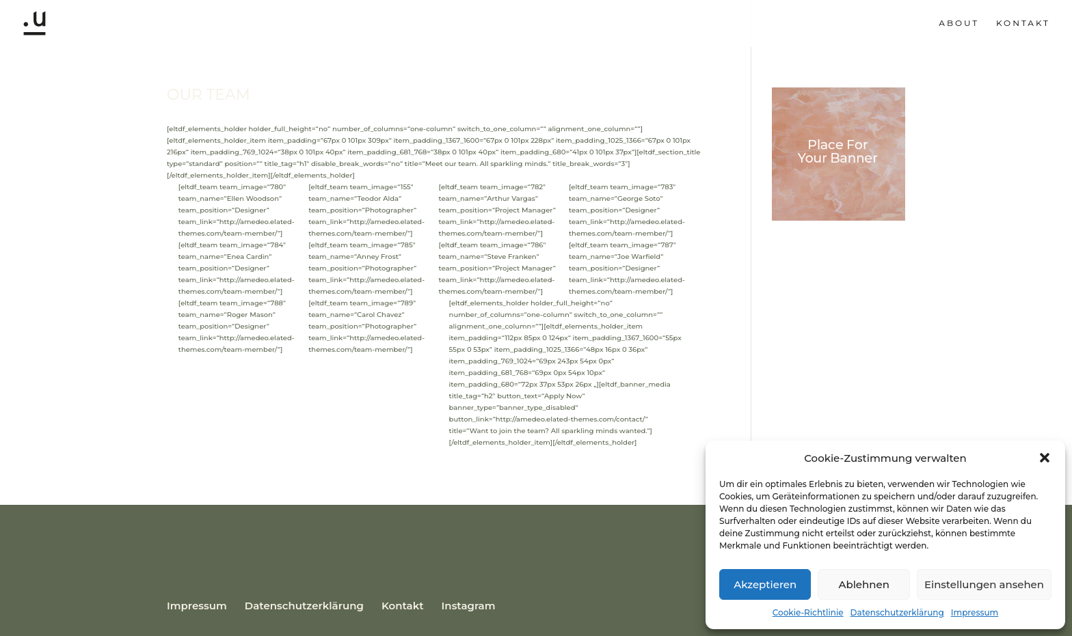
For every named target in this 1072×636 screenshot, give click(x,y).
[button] (1044, 458)
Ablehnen (863, 584)
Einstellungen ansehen (984, 584)
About (959, 23)
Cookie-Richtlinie (808, 612)
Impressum (975, 612)
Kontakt (1023, 23)
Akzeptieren (765, 584)
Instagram (469, 605)
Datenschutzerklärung (897, 612)
